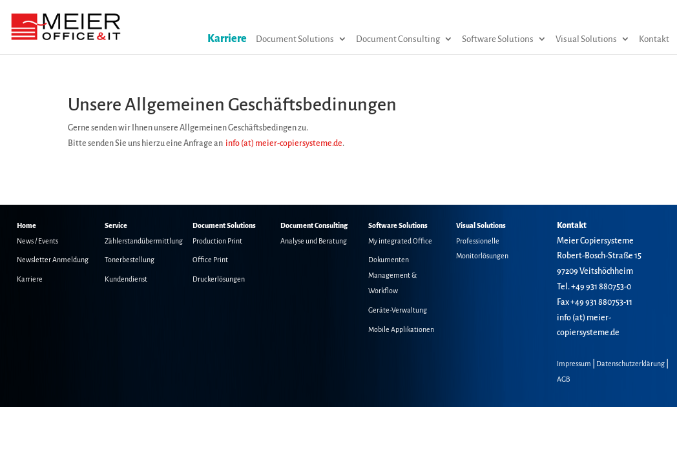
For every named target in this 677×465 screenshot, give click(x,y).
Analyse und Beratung (313, 241)
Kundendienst (126, 279)
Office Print (210, 260)
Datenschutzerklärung (630, 363)
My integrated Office (400, 241)
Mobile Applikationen (401, 329)
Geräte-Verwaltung (397, 310)
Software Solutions (498, 39)
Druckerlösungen (219, 279)
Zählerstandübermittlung (144, 241)
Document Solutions (295, 39)
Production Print (217, 241)
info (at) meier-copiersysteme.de (283, 143)
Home (26, 225)
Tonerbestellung (129, 260)
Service (116, 225)
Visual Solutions (586, 39)
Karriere (227, 39)
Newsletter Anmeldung (53, 260)
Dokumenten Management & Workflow (392, 275)
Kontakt (654, 39)
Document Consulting (398, 39)
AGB (563, 379)
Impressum (574, 363)
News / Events (37, 241)
